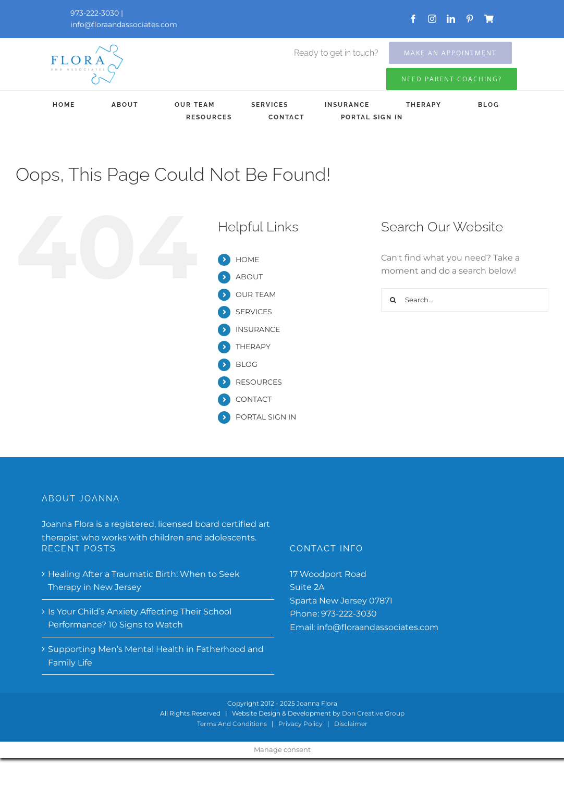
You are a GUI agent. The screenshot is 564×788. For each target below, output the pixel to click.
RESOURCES (259, 382)
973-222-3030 (349, 614)
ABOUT (249, 276)
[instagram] (432, 19)
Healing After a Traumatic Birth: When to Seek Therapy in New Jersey (144, 581)
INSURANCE (258, 329)
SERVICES (254, 311)
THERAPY (253, 346)
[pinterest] (469, 19)
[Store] (489, 19)
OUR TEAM (256, 294)
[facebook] (413, 19)
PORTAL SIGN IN (266, 417)
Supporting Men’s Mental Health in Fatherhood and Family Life (156, 656)
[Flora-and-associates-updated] (86, 45)
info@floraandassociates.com (123, 24)
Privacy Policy (300, 724)
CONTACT (254, 399)
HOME (247, 259)
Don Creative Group (373, 713)
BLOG (247, 364)
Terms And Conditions (232, 724)
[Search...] (464, 300)
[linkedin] (451, 19)
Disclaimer (350, 724)
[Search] (392, 300)
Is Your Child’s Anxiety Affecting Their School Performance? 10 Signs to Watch (139, 618)
